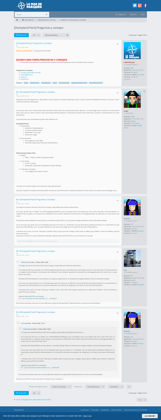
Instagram (127, 79)
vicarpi (126, 111)
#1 (17, 45)
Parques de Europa (64, 83)
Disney (26, 83)
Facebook (134, 77)
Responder (21, 35)
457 (131, 276)
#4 (17, 253)
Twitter (137, 77)
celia (125, 270)
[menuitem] (133, 14)
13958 (132, 117)
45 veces (134, 229)
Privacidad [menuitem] (94, 410)
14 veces (134, 282)
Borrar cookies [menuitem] (117, 410)
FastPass (24, 77)
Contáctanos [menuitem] (105, 410)
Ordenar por (89, 387)
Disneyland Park (34, 83)
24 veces (140, 231)
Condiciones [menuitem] (84, 410)
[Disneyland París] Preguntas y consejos (38, 27)
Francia (55, 83)
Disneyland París (46, 83)
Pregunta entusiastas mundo (79, 83)
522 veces (141, 285)
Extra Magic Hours (27, 75)
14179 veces (135, 123)
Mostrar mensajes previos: (50, 387)
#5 (17, 314)
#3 (17, 202)
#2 (17, 94)
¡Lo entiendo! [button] (150, 416)
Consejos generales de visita (31, 73)
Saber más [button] (87, 416)
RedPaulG (127, 219)
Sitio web (132, 77)
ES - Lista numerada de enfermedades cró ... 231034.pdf (38, 298)
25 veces (134, 72)
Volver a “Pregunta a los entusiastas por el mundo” (33, 400)
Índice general (19, 410)
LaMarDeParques (129, 62)
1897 (132, 68)
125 (131, 224)
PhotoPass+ (25, 79)
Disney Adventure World (95, 83)
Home (143, 14)
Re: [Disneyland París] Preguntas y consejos (35, 92)
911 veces (141, 75)
